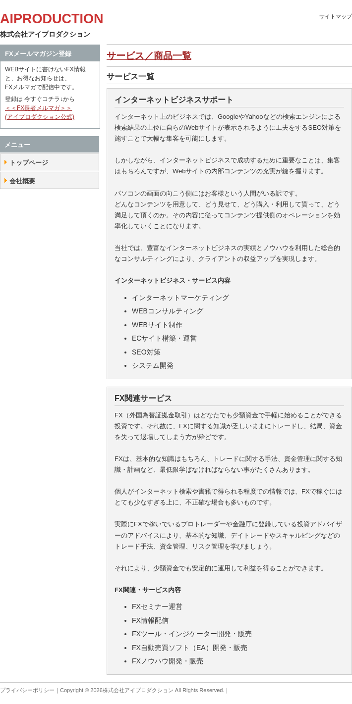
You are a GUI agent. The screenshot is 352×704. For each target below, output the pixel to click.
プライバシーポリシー (27, 690)
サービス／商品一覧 (149, 55)
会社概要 (22, 181)
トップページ (28, 162)
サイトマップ (335, 16)
